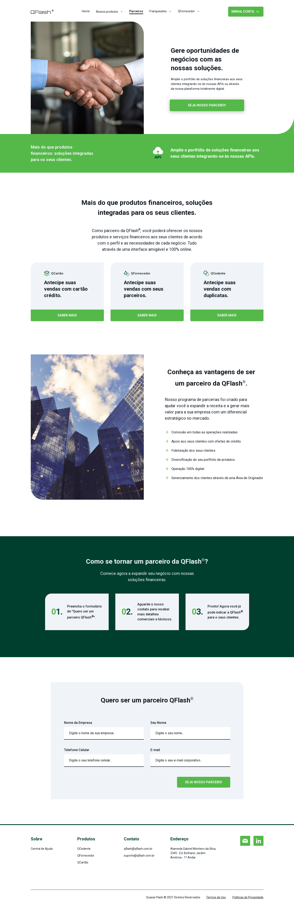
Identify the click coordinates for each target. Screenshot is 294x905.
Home (86, 11)
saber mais (67, 315)
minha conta (245, 11)
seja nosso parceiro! (207, 105)
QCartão (82, 862)
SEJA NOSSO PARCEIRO (203, 782)
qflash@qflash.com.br (138, 848)
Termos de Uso (216, 897)
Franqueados (160, 11)
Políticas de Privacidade (247, 897)
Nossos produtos (109, 11)
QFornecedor (189, 11)
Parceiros (136, 11)
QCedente (84, 848)
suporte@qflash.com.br (139, 855)
